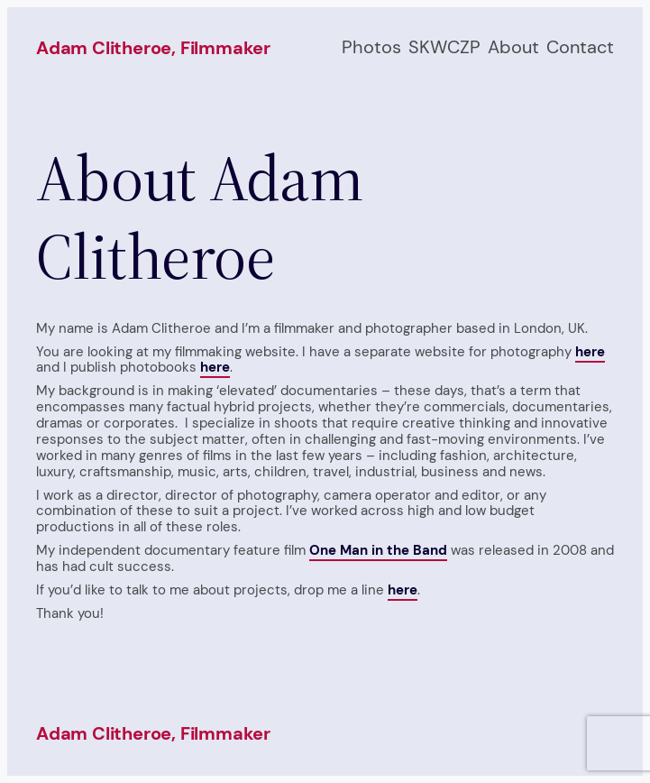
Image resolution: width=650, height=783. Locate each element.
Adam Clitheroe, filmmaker (153, 48)
